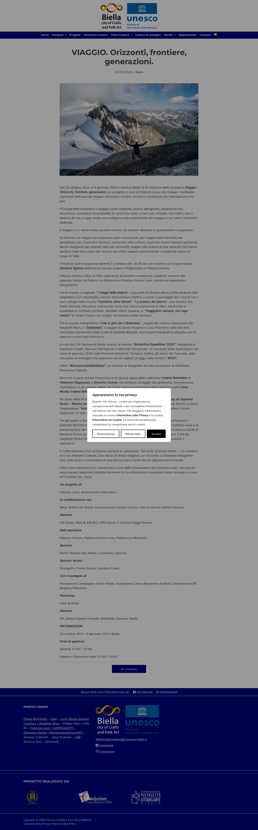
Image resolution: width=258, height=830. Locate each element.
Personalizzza (106, 434)
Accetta (156, 434)
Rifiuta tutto (133, 434)
